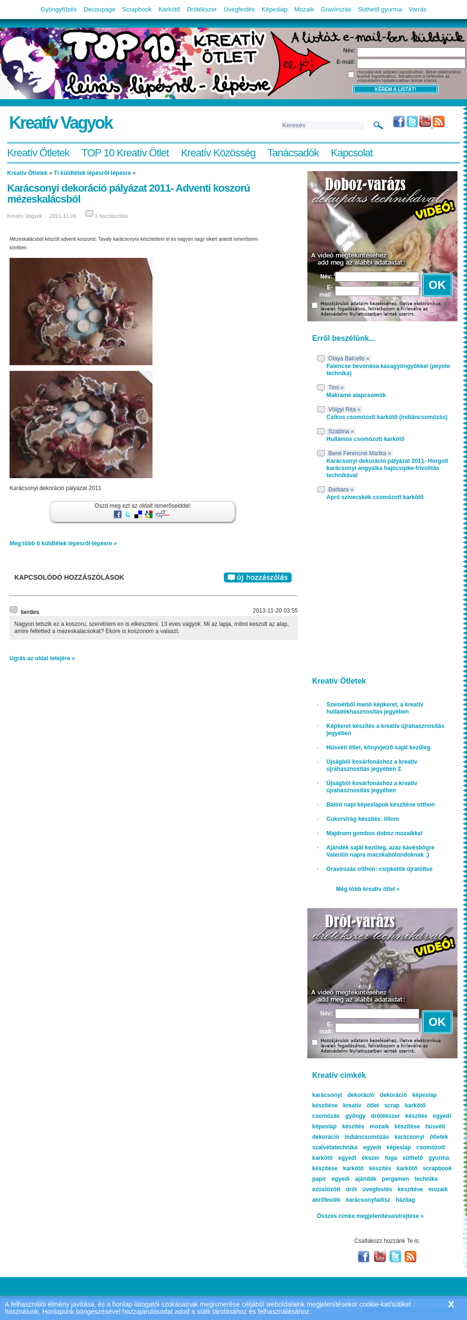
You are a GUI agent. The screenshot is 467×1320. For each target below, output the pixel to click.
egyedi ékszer (359, 1158)
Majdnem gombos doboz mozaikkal (374, 833)
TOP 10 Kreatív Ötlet (125, 153)
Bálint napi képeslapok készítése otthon (380, 804)
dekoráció (393, 1095)
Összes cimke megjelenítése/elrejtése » (370, 1216)
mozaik (438, 1189)
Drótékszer (202, 9)
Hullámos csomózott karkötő (365, 439)
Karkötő (169, 9)
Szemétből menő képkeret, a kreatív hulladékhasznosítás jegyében (374, 708)
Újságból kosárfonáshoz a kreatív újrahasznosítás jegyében (371, 787)
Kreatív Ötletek (38, 153)
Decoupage (99, 9)
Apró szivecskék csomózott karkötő (375, 497)
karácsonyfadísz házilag (380, 1200)
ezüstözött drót (334, 1189)
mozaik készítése (395, 1126)
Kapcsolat (352, 153)
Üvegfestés (239, 9)
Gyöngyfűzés (59, 9)
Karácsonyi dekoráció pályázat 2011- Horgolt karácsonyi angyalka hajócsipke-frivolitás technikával (387, 468)
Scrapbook (137, 9)
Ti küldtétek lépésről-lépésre (92, 173)
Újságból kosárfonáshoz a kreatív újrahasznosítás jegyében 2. (371, 765)
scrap (391, 1105)
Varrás (417, 9)
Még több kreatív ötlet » (368, 889)
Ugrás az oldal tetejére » (42, 658)
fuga (391, 1158)
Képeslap (274, 9)
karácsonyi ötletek (421, 1137)
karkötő (406, 1168)
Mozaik (304, 9)
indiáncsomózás (367, 1137)
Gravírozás (336, 9)
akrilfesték (326, 1200)
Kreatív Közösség (218, 153)
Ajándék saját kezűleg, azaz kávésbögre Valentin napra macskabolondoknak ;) (380, 851)
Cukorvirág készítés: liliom (362, 819)
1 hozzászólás (111, 216)
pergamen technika (409, 1179)
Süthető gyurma (380, 9)
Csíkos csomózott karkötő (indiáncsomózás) (386, 417)
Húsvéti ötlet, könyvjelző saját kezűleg (378, 747)
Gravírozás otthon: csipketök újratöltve (379, 869)
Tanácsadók (292, 153)
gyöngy (355, 1116)
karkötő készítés (367, 1168)
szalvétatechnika (334, 1147)
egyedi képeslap (387, 1147)
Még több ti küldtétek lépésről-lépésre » (63, 543)
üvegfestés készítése (392, 1189)
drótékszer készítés (399, 1116)
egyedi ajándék (354, 1179)
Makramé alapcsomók (356, 395)
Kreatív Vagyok (60, 123)
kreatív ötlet (361, 1105)
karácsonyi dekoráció (343, 1095)
